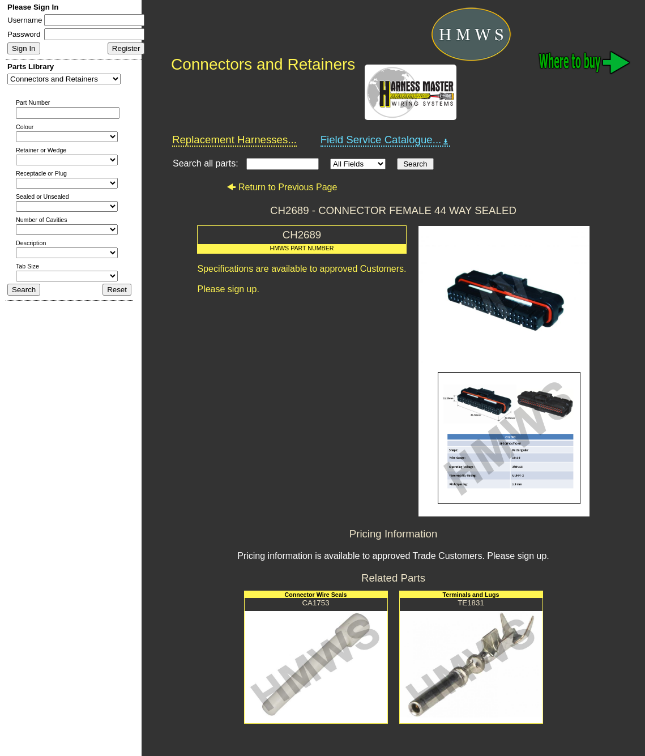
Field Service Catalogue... (386, 140)
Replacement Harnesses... (234, 140)
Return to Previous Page (282, 187)
